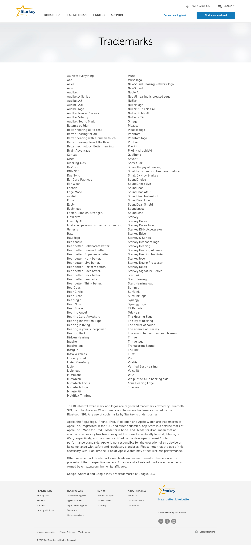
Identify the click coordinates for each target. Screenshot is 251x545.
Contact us (133, 505)
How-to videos (105, 500)
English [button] (225, 6)
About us (132, 495)
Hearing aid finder (46, 510)
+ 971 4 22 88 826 (198, 6)
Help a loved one (75, 515)
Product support (105, 495)
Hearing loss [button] (75, 15)
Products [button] (50, 15)
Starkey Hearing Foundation (172, 512)
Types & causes (74, 500)
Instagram (173, 521)
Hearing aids (43, 495)
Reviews (41, 500)
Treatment (72, 510)
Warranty (101, 505)
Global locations (136, 500)
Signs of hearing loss (77, 505)
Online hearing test (175, 15)
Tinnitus (99, 15)
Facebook (167, 521)
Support (117, 15)
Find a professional (216, 15)
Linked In (160, 521)
